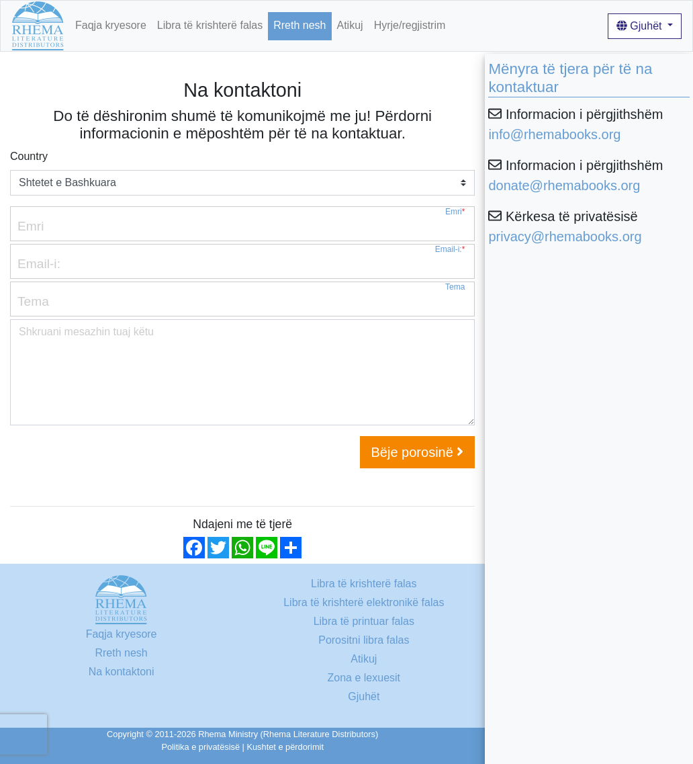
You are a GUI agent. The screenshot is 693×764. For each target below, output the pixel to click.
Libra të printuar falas (364, 621)
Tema (455, 287)
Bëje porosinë (417, 452)
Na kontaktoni (121, 671)
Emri (455, 212)
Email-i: (450, 250)
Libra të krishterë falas (210, 25)
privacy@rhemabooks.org (564, 236)
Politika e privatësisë (200, 747)
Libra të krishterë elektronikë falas (363, 602)
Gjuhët (640, 26)
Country (29, 156)
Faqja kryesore (110, 25)
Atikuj (350, 25)
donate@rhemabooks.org (564, 185)
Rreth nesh (299, 25)
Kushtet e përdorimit (285, 747)
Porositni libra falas (363, 640)
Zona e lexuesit (364, 677)
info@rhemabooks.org (554, 134)
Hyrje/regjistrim (410, 25)
